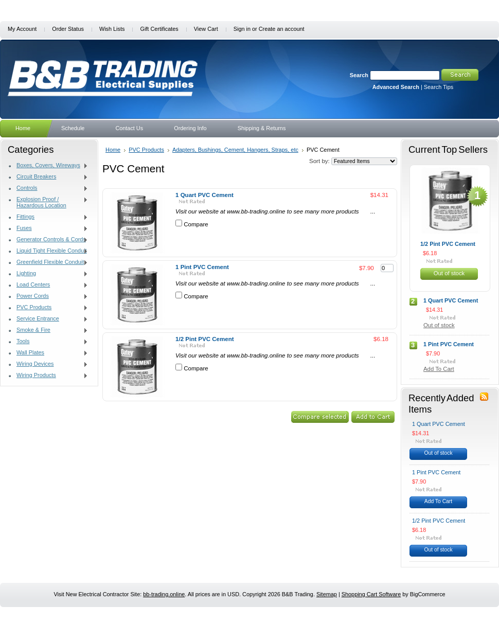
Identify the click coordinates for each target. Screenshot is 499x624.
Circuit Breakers (48, 177)
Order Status (68, 29)
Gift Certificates (159, 29)
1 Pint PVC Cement (202, 267)
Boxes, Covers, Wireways (48, 165)
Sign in (242, 29)
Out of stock (449, 273)
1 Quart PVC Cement (204, 195)
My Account (22, 29)
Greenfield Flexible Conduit (48, 262)
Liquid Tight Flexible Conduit (48, 251)
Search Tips (438, 87)
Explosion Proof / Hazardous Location (48, 202)
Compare (196, 224)
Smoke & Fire (48, 330)
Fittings (48, 217)
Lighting (48, 273)
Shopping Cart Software (371, 594)
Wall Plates (48, 352)
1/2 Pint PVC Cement (204, 339)
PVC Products (48, 307)
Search (359, 75)
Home (112, 150)
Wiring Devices (48, 364)
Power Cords (48, 296)
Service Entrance (48, 319)
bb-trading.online (164, 594)
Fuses (48, 228)
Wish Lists (112, 29)
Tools (48, 341)
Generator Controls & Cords (48, 239)
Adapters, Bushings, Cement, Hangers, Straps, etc (235, 150)
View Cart (206, 29)
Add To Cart (438, 369)
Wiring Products (48, 375)
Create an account (282, 29)
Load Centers (48, 285)
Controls (48, 188)
